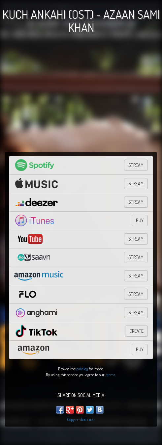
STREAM (136, 165)
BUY (140, 220)
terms (110, 374)
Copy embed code (80, 419)
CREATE (136, 331)
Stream (136, 257)
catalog (82, 368)
